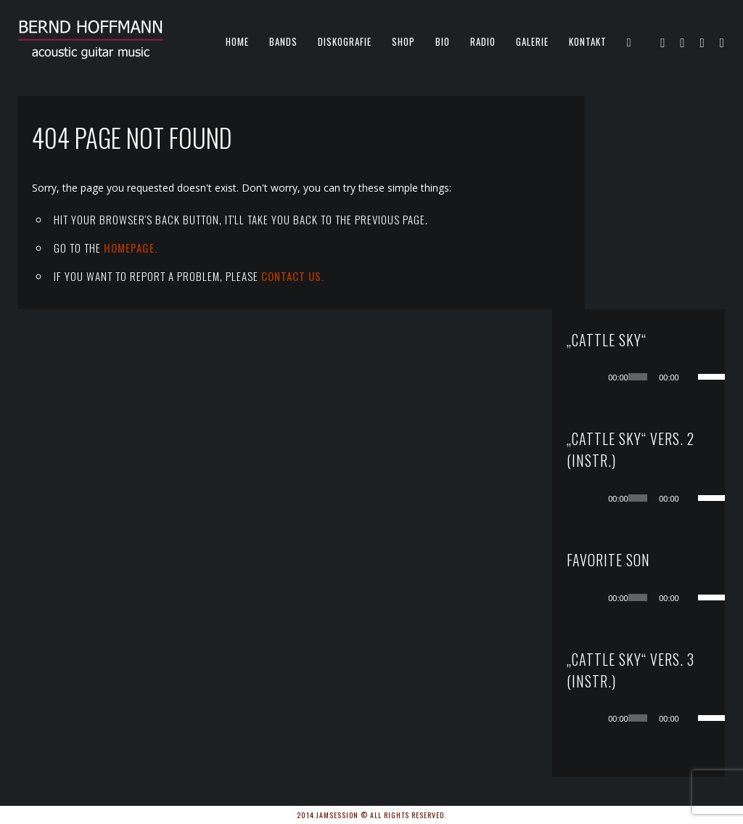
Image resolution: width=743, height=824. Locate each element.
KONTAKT (588, 41)
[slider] (654, 163)
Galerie (532, 41)
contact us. (292, 276)
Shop (403, 41)
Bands (283, 41)
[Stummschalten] (698, 163)
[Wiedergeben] (627, 163)
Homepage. (130, 248)
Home (237, 41)
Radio (483, 41)
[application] (668, 163)
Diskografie (345, 41)
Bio (442, 41)
